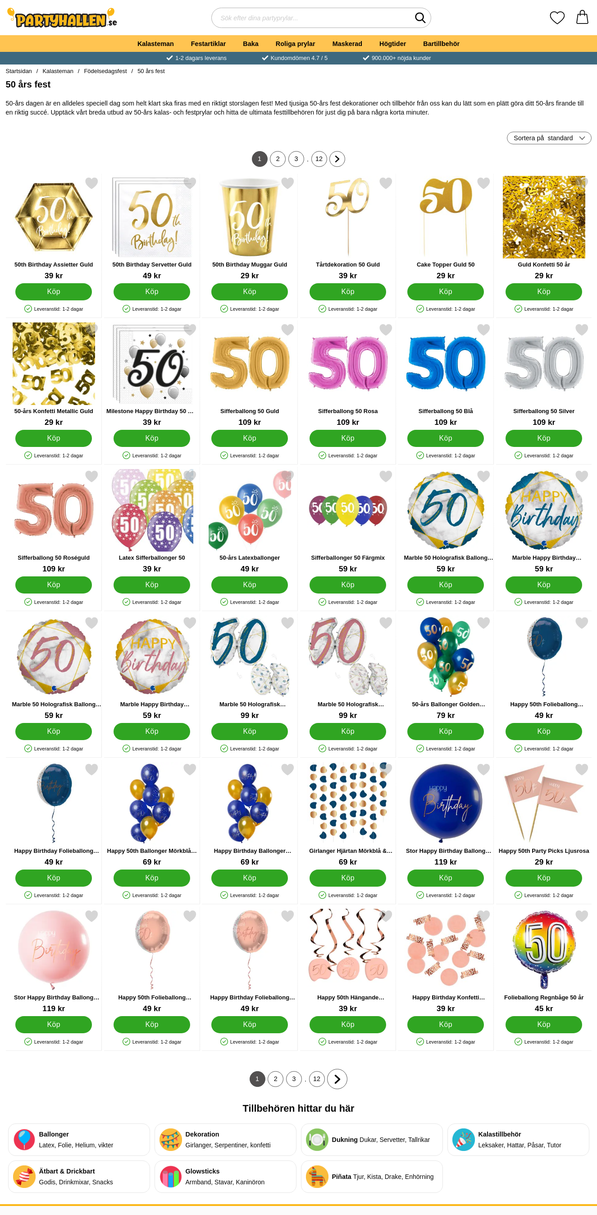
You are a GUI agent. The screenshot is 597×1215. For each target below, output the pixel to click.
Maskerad (347, 43)
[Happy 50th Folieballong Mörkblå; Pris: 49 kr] (544, 668)
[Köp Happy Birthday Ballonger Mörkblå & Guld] (249, 878)
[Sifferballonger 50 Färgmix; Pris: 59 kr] (348, 521)
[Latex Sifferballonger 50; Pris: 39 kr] (152, 521)
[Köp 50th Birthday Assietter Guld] (53, 291)
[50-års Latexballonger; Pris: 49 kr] (250, 521)
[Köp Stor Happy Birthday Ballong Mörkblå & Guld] (445, 878)
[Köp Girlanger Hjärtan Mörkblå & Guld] (347, 878)
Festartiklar (208, 43)
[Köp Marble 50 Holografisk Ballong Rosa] (53, 731)
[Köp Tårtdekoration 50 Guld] (347, 291)
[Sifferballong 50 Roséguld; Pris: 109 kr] (54, 521)
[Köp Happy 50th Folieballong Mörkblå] (543, 731)
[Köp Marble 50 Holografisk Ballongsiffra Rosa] (347, 731)
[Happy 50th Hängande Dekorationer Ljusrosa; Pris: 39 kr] (348, 961)
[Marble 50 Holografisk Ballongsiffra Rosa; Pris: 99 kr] (348, 668)
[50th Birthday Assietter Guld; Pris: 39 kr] (54, 228)
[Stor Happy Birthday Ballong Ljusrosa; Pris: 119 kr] (54, 961)
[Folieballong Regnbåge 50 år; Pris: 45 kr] (544, 961)
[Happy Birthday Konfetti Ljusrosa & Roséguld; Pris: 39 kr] (446, 961)
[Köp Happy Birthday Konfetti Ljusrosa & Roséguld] (445, 1024)
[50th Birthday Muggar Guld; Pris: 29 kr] (250, 228)
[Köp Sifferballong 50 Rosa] (347, 438)
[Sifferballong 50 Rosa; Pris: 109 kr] (348, 375)
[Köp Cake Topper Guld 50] (445, 291)
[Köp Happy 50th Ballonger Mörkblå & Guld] (151, 878)
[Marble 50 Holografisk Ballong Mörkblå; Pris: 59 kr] (446, 521)
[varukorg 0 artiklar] (582, 18)
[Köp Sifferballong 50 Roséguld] (53, 585)
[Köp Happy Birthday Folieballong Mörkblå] (53, 878)
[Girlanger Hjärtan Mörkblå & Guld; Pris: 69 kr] (348, 815)
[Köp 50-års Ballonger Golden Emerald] (445, 731)
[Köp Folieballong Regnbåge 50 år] (543, 1024)
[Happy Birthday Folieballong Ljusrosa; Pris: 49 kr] (250, 961)
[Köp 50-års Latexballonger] (249, 585)
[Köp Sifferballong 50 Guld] (249, 438)
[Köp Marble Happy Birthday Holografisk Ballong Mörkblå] (543, 585)
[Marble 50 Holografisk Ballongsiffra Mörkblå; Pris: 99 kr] (250, 668)
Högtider (392, 43)
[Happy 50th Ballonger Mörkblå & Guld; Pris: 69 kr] (152, 815)
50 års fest (150, 71)
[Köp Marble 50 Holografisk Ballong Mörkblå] (445, 585)
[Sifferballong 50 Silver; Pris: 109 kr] (544, 375)
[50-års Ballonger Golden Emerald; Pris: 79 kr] (446, 668)
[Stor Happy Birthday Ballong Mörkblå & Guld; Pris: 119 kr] (446, 815)
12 (321, 161)
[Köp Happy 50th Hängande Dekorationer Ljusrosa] (347, 1024)
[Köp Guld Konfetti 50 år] (543, 291)
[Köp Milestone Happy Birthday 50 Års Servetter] (151, 438)
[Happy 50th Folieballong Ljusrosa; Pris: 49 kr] (152, 961)
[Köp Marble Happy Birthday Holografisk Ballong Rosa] (151, 731)
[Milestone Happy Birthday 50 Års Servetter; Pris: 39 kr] (152, 375)
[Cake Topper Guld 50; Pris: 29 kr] (446, 228)
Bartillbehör (441, 43)
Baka (250, 43)
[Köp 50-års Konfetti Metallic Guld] (53, 438)
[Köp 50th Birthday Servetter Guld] (151, 291)
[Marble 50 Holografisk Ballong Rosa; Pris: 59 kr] (54, 668)
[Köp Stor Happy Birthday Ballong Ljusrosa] (53, 1024)
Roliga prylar (295, 43)
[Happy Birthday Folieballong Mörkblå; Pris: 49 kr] (54, 815)
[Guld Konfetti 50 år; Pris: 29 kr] (544, 228)
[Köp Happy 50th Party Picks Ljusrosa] (543, 878)
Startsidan (19, 71)
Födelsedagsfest (105, 71)
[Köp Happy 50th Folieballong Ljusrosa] (151, 1024)
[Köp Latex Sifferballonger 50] (151, 585)
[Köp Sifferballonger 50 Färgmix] (347, 585)
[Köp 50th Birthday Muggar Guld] (249, 291)
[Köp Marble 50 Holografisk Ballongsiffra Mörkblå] (249, 731)
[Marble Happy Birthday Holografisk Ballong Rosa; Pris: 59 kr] (152, 668)
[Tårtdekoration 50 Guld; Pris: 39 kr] (348, 228)
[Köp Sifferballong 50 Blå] (445, 438)
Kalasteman (155, 43)
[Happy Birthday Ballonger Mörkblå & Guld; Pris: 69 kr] (250, 815)
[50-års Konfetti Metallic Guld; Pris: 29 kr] (54, 375)
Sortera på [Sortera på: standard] (543, 138)
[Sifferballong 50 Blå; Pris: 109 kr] (446, 375)
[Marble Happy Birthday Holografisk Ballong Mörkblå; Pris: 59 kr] (544, 521)
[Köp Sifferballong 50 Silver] (543, 438)
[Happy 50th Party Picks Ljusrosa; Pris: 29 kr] (544, 815)
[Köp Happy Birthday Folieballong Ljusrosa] (249, 1024)
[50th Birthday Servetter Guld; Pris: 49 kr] (152, 228)
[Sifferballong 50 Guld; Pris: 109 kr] (250, 375)
